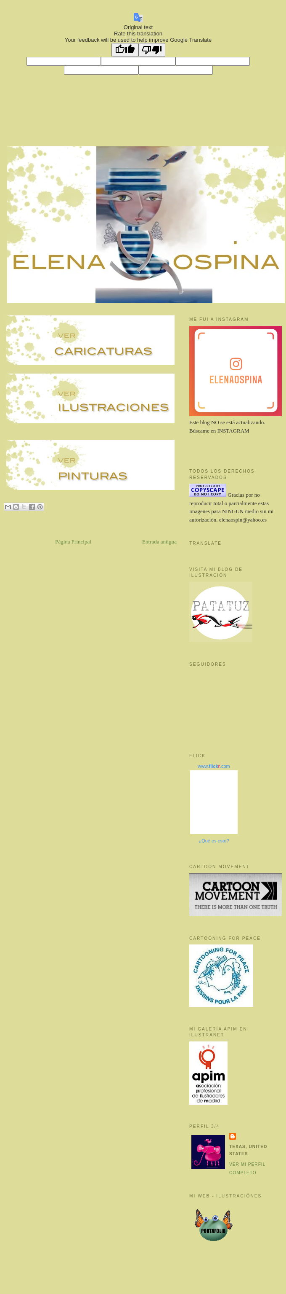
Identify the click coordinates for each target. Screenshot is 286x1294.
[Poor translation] (151, 50)
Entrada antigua (159, 541)
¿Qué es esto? (214, 840)
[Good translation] (124, 50)
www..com (214, 766)
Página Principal (73, 541)
